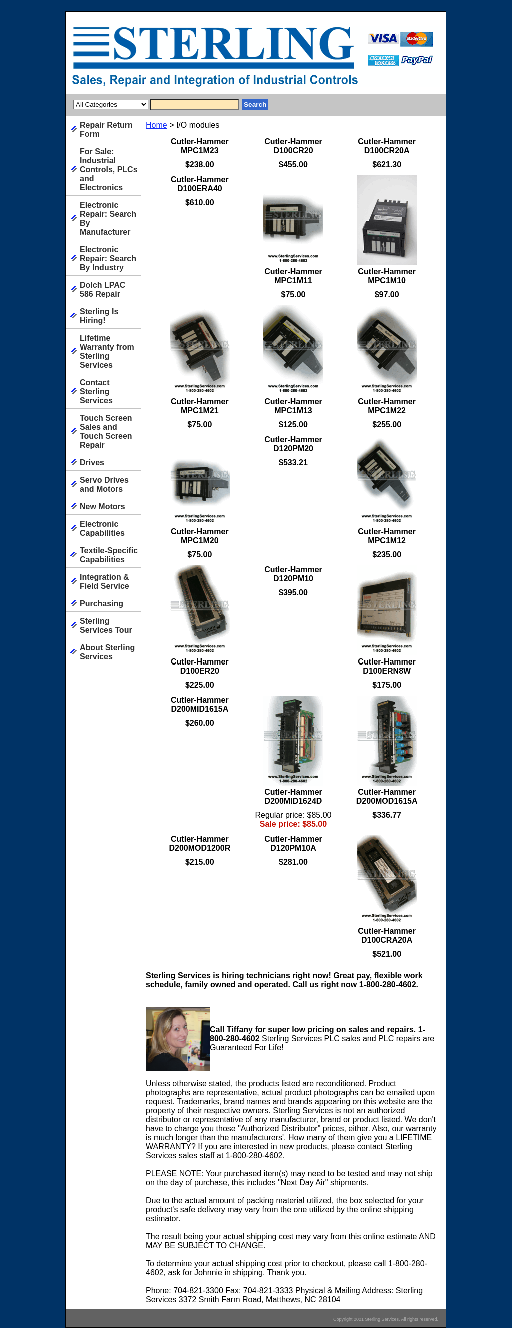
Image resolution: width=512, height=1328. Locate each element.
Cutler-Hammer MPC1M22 (387, 406)
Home (157, 125)
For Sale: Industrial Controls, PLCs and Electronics (109, 169)
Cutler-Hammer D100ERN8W (387, 666)
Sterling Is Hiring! (99, 316)
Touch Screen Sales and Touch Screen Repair (106, 431)
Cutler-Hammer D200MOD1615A (387, 796)
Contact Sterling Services (96, 391)
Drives (92, 462)
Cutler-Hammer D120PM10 (293, 574)
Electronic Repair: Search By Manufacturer (108, 218)
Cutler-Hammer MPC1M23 (200, 146)
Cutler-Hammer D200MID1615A (200, 704)
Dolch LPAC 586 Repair (103, 289)
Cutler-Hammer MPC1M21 (200, 406)
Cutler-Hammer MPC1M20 (200, 536)
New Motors (103, 506)
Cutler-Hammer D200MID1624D (293, 796)
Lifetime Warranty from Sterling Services (107, 351)
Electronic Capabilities (102, 528)
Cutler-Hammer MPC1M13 (293, 406)
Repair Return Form (106, 129)
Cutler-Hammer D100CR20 (293, 146)
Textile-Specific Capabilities (109, 555)
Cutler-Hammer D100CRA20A (387, 935)
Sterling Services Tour (106, 625)
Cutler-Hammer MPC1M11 (293, 276)
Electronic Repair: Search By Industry (108, 258)
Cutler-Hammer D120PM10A (293, 843)
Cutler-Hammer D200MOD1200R (199, 843)
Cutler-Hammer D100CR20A (387, 146)
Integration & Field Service (105, 581)
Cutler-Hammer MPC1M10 (387, 276)
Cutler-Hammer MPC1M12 (387, 536)
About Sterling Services (107, 652)
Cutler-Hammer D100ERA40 (200, 184)
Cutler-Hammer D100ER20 (200, 666)
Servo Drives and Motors (104, 484)
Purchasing (102, 603)
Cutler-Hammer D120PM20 (293, 444)
